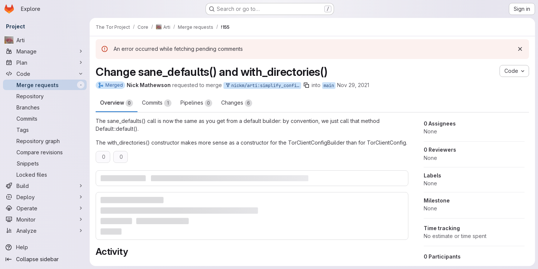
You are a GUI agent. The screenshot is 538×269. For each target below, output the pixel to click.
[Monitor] (45, 219)
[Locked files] (45, 174)
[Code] (45, 73)
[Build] (45, 185)
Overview (116, 103)
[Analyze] (45, 230)
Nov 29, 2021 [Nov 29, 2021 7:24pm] (353, 85)
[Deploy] (45, 197)
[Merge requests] (45, 85)
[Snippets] (45, 163)
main (329, 86)
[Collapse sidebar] (45, 259)
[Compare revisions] (45, 152)
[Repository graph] (45, 141)
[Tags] (45, 129)
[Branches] (45, 107)
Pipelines (196, 103)
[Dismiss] (520, 48)
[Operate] (45, 208)
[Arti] (45, 40)
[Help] (45, 247)
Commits (156, 103)
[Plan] (45, 62)
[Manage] (45, 51)
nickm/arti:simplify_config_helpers (263, 86)
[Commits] (45, 118)
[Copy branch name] (306, 85)
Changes (236, 103)
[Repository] (45, 96)
